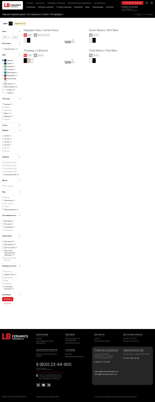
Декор (6, 197)
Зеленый (10, 66)
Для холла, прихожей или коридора (9, 253)
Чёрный (8, 60)
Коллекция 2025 (10, 171)
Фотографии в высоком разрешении (45, 342)
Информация (97, 7)
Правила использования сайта (47, 397)
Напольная (9, 200)
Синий (9, 63)
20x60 (7, 136)
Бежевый (11, 87)
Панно (6, 206)
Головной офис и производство (106, 350)
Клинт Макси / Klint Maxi (103, 30)
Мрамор (8, 116)
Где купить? (40, 3)
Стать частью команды (132, 3)
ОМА (6, 281)
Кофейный (10, 76)
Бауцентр (8, 271)
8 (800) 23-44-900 (130, 7)
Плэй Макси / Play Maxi (103, 50)
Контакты (110, 7)
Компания (78, 7)
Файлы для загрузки (72, 343)
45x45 (7, 145)
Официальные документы (74, 356)
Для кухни (9, 241)
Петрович (8, 284)
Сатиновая (8, 230)
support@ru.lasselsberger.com (106, 371)
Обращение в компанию (56, 3)
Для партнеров (99, 3)
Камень (7, 107)
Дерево (8, 104)
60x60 (6, 148)
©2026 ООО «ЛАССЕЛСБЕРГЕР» (14, 397)
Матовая (9, 221)
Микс (7, 113)
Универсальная (11, 210)
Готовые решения (63, 7)
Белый (9, 90)
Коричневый (10, 80)
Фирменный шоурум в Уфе (133, 350)
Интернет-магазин (46, 7)
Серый (9, 84)
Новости (97, 338)
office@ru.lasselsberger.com (105, 374)
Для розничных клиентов (46, 350)
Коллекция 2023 (10, 165)
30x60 (7, 142)
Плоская (8, 224)
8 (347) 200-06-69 (131, 358)
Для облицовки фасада (10, 259)
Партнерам (70, 334)
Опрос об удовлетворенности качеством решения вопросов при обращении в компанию (50, 377)
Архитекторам (42, 334)
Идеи (87, 7)
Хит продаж (9, 186)
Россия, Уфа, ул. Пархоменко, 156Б (136, 354)
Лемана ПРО (10, 275)
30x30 (8, 139)
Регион (29, 3)
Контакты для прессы (102, 341)
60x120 (7, 151)
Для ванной (10, 244)
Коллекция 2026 (11, 175)
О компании (70, 350)
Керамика (8, 110)
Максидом (8, 278)
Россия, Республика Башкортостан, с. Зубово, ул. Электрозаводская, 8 (103, 356)
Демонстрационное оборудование (72, 339)
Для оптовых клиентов (132, 334)
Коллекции (30, 7)
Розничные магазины (9, 288)
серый (9, 93)
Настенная (8, 203)
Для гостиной (10, 248)
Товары (39, 338)
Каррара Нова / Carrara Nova (41, 30)
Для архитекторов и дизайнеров (79, 3)
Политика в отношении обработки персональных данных (115, 397)
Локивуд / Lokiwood (36, 50)
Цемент (7, 119)
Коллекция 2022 (10, 162)
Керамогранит (11, 49)
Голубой (9, 69)
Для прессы (99, 334)
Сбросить (7, 303)
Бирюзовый (11, 72)
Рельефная (9, 227)
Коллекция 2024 (10, 168)
